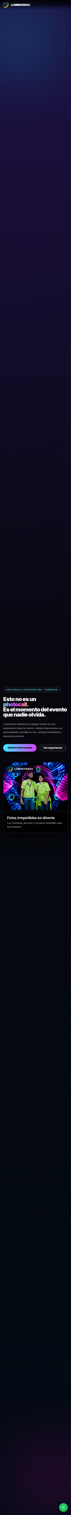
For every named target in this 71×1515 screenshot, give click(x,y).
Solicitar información (20, 747)
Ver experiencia (53, 748)
